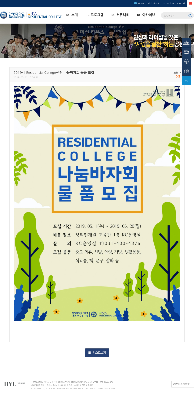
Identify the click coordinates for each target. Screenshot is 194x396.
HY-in (166, 3)
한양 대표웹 (153, 3)
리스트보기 (99, 352)
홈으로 (141, 3)
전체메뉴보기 (178, 3)
